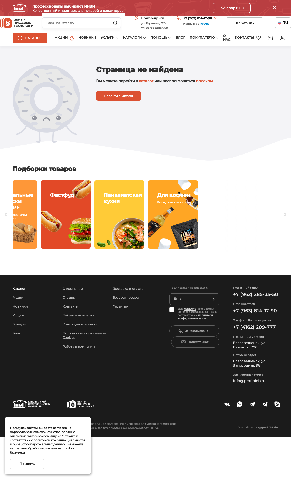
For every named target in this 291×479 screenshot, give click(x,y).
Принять (27, 464)
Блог (17, 374)
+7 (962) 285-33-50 (253, 335)
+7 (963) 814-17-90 (185, 24)
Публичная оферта (81, 356)
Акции (19, 339)
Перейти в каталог (118, 112)
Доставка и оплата (130, 330)
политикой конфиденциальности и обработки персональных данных (47, 442)
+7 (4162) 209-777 (252, 368)
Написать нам (232, 29)
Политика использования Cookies (77, 378)
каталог (146, 97)
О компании (74, 330)
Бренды (20, 365)
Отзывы (70, 339)
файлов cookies (38, 432)
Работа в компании (81, 392)
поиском (204, 97)
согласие (190, 350)
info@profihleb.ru (248, 422)
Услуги (19, 356)
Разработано (252, 469)
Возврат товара (127, 339)
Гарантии (121, 348)
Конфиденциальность (83, 365)
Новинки (21, 348)
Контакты (71, 348)
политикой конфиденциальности (195, 358)
